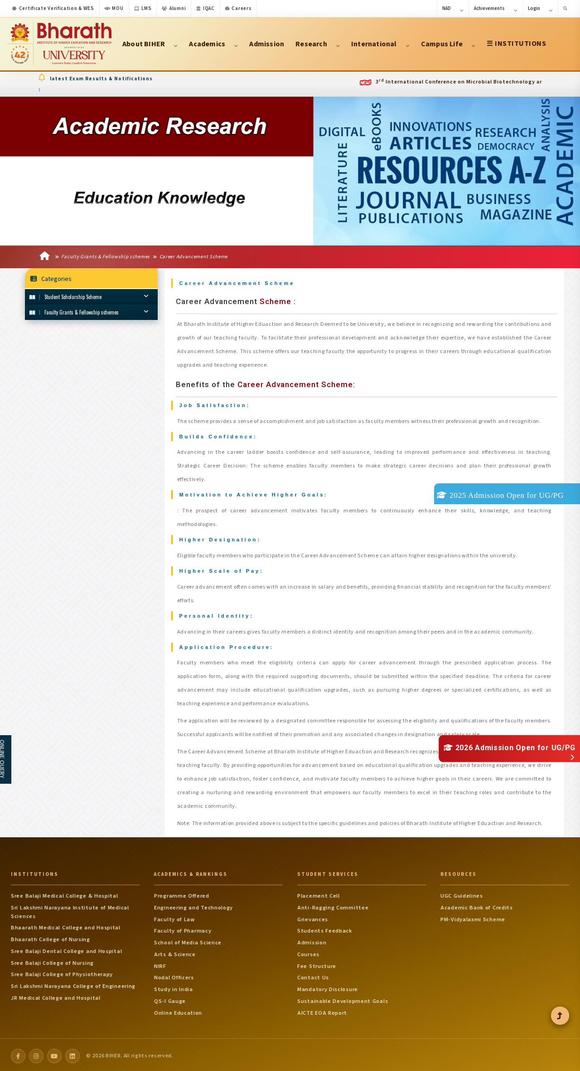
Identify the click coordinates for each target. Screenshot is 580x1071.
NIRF (160, 964)
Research (317, 44)
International (380, 44)
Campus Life (448, 44)
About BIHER (150, 44)
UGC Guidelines (461, 893)
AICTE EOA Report (322, 1011)
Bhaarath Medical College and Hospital (66, 925)
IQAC (205, 8)
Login (540, 9)
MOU (114, 8)
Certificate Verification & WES (53, 8)
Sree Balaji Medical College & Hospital (64, 893)
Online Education (178, 1011)
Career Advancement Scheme (190, 257)
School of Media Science (188, 940)
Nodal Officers (174, 975)
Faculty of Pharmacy (182, 928)
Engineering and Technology (193, 905)
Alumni (174, 8)
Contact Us (313, 975)
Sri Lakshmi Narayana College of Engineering (73, 984)
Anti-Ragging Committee (332, 905)
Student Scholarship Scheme (89, 297)
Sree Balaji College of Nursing (52, 961)
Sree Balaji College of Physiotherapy (62, 972)
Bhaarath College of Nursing (50, 937)
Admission (266, 44)
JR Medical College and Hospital (56, 996)
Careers (238, 8)
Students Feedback (324, 928)
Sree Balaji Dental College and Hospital (66, 949)
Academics (213, 44)
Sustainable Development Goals (342, 999)
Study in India (173, 987)
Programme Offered (181, 893)
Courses (308, 952)
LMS (143, 8)
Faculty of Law (174, 917)
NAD (453, 9)
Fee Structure (316, 964)
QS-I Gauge (170, 999)
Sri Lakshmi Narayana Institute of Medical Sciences (70, 909)
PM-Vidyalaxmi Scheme (472, 917)
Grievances (312, 917)
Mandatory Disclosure (327, 987)
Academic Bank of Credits (476, 905)
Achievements (495, 9)
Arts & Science (175, 952)
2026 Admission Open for (509, 747)
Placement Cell (318, 893)
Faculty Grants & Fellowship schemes (102, 257)
